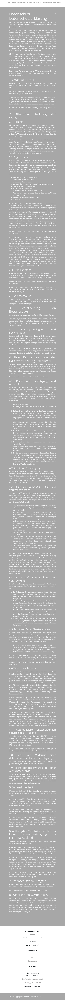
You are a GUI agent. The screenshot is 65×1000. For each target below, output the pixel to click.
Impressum (32, 957)
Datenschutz (32, 961)
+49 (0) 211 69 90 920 (32, 983)
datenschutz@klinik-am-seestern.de (34, 890)
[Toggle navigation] (10, 6)
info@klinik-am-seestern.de (32, 979)
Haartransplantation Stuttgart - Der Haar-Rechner (35, 2)
